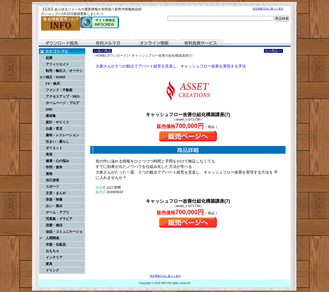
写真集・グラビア (59, 219)
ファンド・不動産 (59, 90)
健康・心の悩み (57, 161)
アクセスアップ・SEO (62, 96)
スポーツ (52, 186)
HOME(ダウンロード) (112, 55)
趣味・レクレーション (62, 135)
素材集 (51, 116)
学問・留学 (54, 167)
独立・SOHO (56, 77)
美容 (49, 154)
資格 (49, 174)
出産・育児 (54, 129)
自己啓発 (52, 180)
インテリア (54, 257)
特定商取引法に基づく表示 (268, 8)
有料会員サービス (200, 43)
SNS (49, 109)
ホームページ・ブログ (62, 103)
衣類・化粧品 (56, 244)
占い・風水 (54, 206)
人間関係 (52, 238)
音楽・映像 (54, 199)
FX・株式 (53, 83)
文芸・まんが (56, 193)
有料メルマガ (108, 43)
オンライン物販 (154, 43)
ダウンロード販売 (62, 43)
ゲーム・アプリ (57, 212)
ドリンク (52, 270)
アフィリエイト (57, 64)
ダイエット (54, 148)
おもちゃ (52, 251)
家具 (49, 264)
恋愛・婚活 (54, 225)
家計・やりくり (57, 122)
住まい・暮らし (57, 141)
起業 (49, 58)
